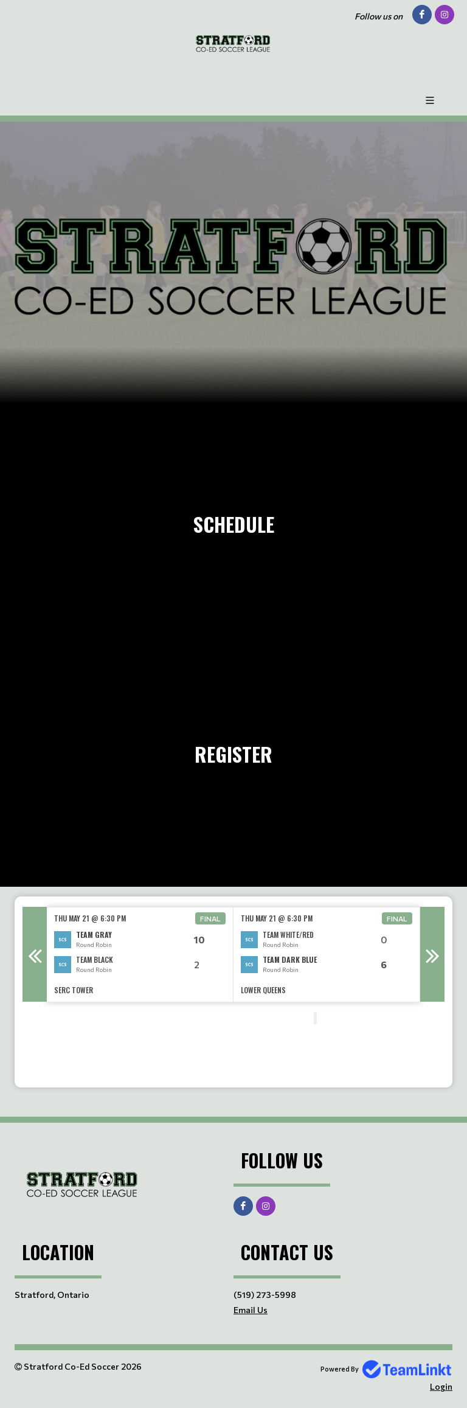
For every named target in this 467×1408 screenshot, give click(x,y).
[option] (140, 954)
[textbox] (160, 1045)
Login (441, 1386)
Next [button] (432, 954)
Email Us (251, 1310)
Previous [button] (34, 954)
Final (210, 918)
